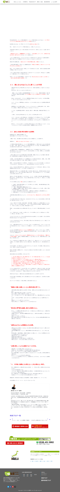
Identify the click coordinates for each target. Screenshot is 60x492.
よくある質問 (54, 1)
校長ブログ (44, 478)
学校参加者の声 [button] (32, 1)
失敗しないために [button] (17, 1)
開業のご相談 (40, 1)
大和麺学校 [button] (25, 1)
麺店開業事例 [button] (47, 1)
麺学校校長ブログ (46, 480)
